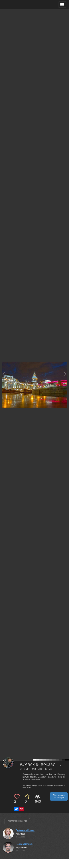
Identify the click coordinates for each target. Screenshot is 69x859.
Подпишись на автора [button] (59, 796)
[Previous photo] (3, 374)
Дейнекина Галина (25, 830)
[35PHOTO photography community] (17, 4)
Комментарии (17, 821)
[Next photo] (65, 374)
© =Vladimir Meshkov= (36, 769)
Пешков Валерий (24, 844)
